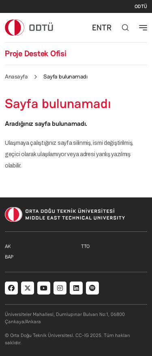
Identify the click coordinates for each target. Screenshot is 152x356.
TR (106, 27)
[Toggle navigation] (143, 27)
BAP (9, 257)
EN (97, 27)
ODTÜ (141, 6)
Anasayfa (16, 76)
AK (8, 246)
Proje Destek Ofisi (35, 53)
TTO (85, 246)
